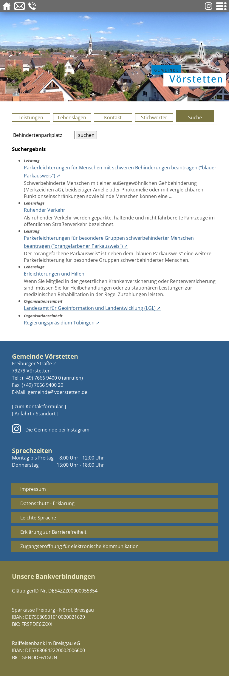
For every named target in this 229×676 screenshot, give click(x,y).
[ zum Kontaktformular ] (39, 406)
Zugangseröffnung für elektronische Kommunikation (79, 546)
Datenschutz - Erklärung (47, 503)
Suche (195, 117)
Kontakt (113, 117)
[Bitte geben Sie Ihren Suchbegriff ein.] (43, 135)
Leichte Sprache (38, 517)
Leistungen (30, 117)
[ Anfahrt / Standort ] (35, 413)
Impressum (33, 489)
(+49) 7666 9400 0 (41, 378)
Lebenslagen (72, 117)
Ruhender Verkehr (44, 210)
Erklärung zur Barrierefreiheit (53, 532)
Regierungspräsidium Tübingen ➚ (62, 322)
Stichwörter (154, 117)
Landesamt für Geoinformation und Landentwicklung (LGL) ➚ (92, 308)
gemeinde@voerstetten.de (57, 392)
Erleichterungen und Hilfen (54, 273)
